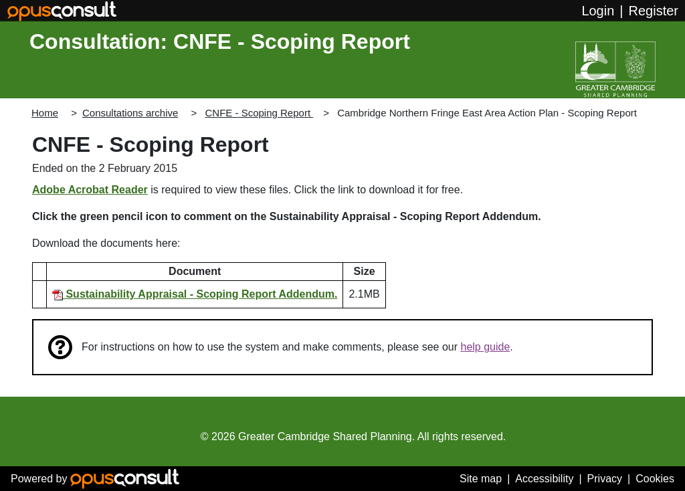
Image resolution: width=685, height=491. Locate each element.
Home (44, 112)
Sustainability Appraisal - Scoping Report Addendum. (194, 294)
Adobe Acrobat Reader (90, 189)
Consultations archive (130, 112)
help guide (485, 347)
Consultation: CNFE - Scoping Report (219, 41)
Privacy (604, 478)
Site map (481, 478)
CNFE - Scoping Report (259, 112)
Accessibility (544, 478)
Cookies (654, 478)
